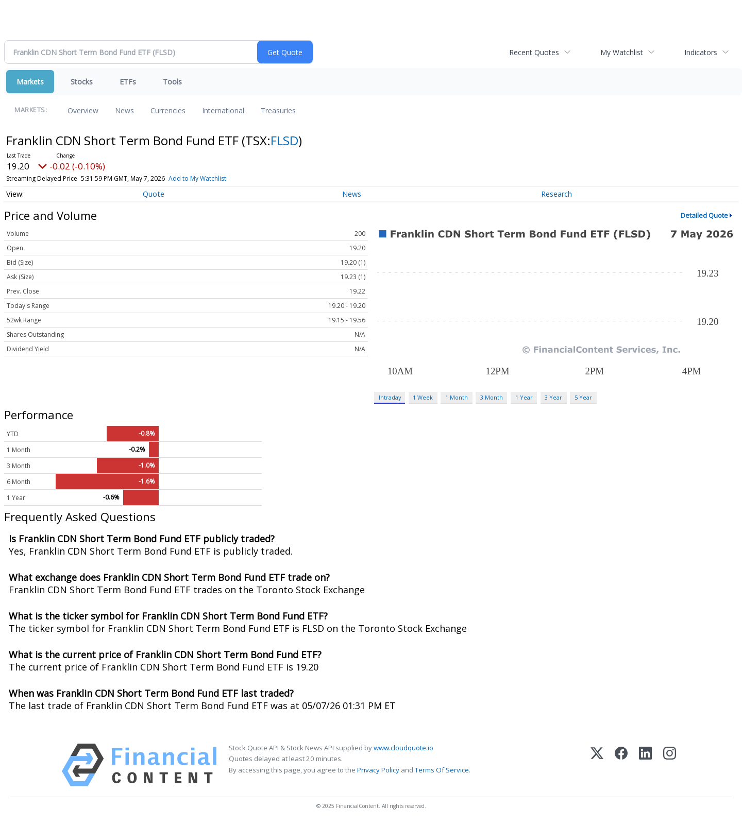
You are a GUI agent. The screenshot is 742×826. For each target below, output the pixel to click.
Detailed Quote (704, 215)
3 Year (553, 397)
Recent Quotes (534, 52)
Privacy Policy (378, 770)
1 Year (524, 397)
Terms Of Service (442, 770)
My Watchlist (621, 52)
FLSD (284, 140)
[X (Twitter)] (597, 765)
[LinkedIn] (645, 765)
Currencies (167, 110)
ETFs (128, 82)
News (124, 110)
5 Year (583, 397)
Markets (30, 82)
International (223, 110)
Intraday (390, 397)
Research (556, 194)
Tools (172, 82)
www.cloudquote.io (403, 747)
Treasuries (278, 110)
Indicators (700, 52)
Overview (83, 110)
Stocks (82, 82)
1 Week (423, 397)
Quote (153, 194)
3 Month (491, 397)
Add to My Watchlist (197, 178)
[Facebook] (621, 765)
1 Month (456, 397)
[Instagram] (669, 765)
